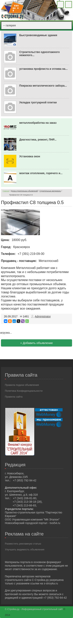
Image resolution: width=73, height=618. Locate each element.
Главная (6, 191)
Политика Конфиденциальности (24, 390)
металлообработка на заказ (37, 122)
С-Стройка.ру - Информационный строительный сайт (34, 609)
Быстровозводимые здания (38, 35)
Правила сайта (13, 396)
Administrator (43, 316)
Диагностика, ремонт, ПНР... (37, 139)
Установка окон (29, 156)
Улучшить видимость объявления (24, 549)
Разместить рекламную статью (23, 543)
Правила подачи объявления (22, 384)
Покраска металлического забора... (43, 85)
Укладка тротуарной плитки (38, 102)
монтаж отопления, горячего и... (40, 173)
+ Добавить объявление (36, 343)
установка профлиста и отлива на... (43, 68)
